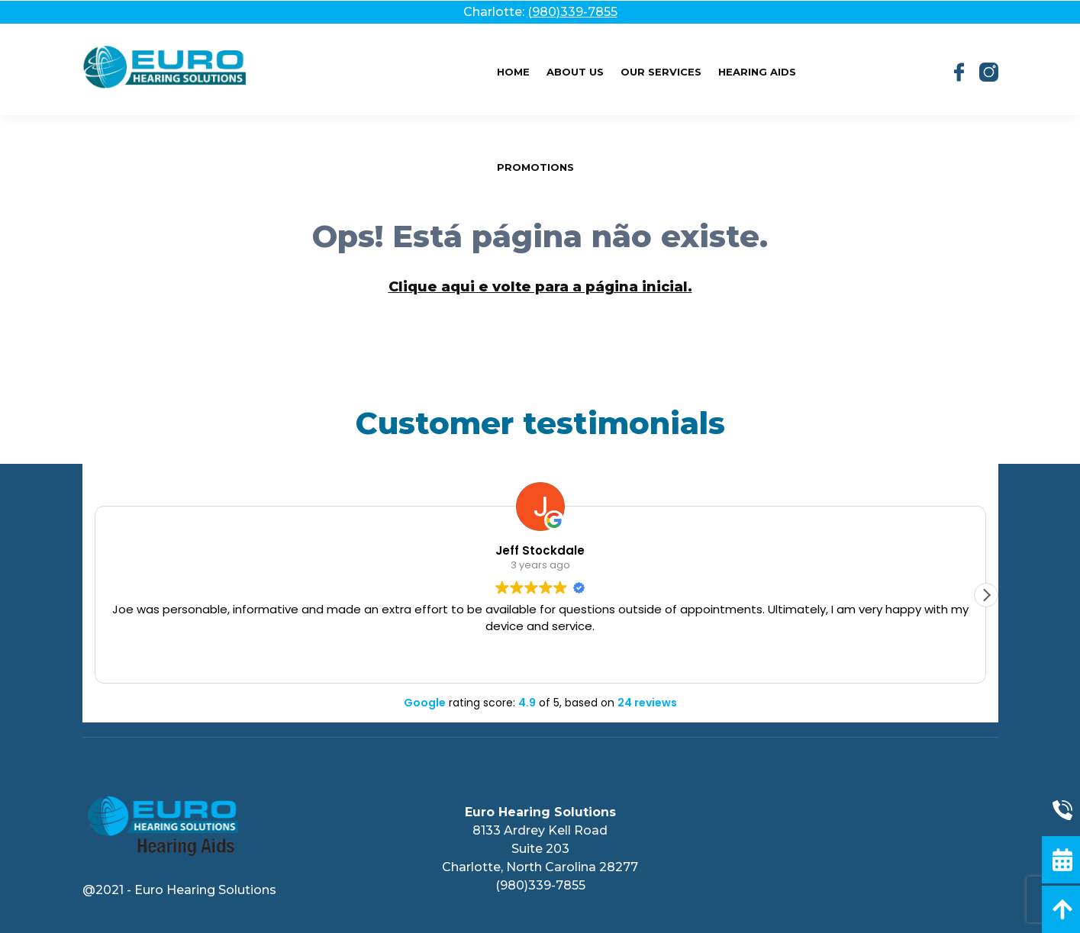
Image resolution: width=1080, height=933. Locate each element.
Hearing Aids (757, 72)
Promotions (535, 167)
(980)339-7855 (572, 12)
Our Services (661, 72)
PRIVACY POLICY (540, 718)
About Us (575, 72)
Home (513, 72)
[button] (986, 595)
